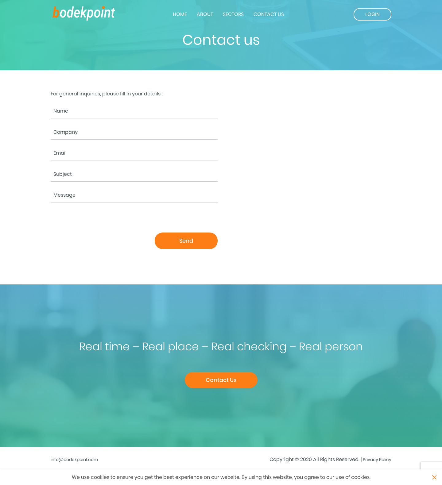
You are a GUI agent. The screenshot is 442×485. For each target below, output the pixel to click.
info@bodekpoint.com (74, 459)
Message (64, 195)
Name (60, 111)
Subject (62, 174)
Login (372, 14)
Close (434, 477)
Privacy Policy (377, 459)
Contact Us (221, 380)
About (205, 14)
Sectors (233, 14)
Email (60, 153)
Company (65, 132)
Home (180, 14)
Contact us (269, 14)
